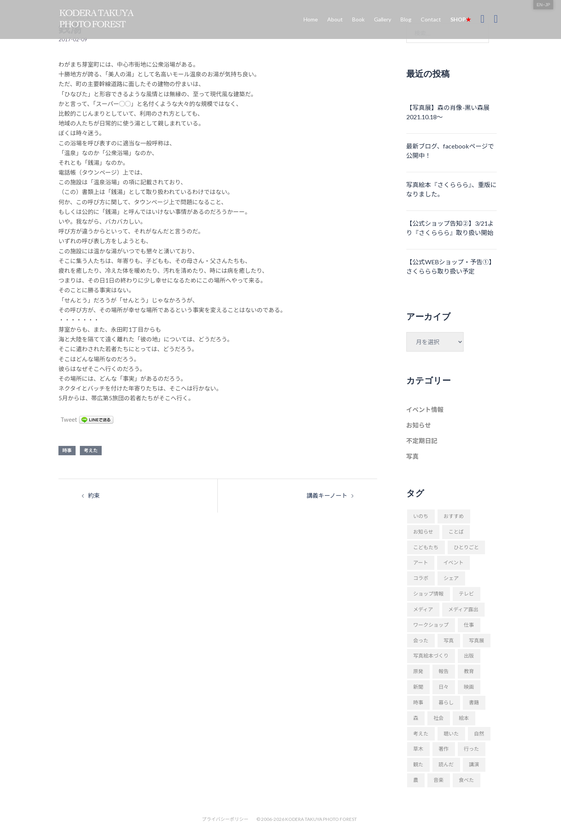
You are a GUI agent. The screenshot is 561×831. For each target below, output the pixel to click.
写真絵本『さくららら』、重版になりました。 (451, 189)
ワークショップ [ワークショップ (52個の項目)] (431, 625)
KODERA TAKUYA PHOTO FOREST (321, 819)
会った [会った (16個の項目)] (421, 640)
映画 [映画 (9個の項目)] (469, 687)
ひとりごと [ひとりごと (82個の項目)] (466, 547)
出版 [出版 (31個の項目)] (469, 655)
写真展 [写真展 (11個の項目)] (476, 640)
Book (358, 19)
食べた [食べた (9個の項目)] (466, 780)
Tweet (68, 419)
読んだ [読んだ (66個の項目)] (446, 764)
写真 (412, 456)
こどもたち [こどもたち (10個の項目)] (426, 547)
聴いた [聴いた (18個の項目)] (451, 733)
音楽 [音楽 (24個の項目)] (439, 780)
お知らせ (418, 425)
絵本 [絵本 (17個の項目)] (464, 718)
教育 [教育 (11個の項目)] (469, 671)
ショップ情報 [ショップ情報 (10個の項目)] (428, 594)
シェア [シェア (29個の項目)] (451, 578)
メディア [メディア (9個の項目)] (423, 609)
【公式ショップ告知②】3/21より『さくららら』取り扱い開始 (450, 227)
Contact (431, 19)
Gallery (382, 19)
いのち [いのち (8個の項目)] (421, 516)
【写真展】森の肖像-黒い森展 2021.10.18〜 (448, 112)
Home (310, 19)
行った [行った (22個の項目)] (471, 749)
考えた (91, 450)
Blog (405, 19)
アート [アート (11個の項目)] (420, 562)
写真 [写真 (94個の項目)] (449, 640)
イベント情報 (425, 409)
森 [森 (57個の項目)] (415, 718)
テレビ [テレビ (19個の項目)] (466, 594)
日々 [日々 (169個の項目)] (444, 687)
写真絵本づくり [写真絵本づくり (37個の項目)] (431, 655)
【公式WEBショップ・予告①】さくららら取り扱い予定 (450, 266)
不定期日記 (422, 440)
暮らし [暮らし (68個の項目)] (446, 702)
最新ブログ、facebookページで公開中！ (450, 150)
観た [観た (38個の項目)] (418, 764)
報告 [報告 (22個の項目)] (444, 671)
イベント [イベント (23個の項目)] (453, 562)
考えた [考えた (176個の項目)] (421, 733)
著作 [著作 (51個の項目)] (444, 749)
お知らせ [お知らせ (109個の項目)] (423, 532)
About (335, 19)
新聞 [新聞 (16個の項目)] (418, 687)
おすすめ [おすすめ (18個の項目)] (454, 516)
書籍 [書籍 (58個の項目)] (474, 702)
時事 (67, 450)
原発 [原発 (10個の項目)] (418, 671)
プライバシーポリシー (225, 819)
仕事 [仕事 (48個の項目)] (469, 625)
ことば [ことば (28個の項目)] (456, 532)
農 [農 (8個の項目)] (415, 780)
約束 (94, 495)
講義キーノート (327, 495)
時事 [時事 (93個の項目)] (418, 702)
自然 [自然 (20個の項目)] (479, 733)
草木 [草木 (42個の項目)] (418, 749)
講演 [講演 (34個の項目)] (474, 764)
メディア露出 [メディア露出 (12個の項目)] (463, 609)
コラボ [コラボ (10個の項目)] (421, 578)
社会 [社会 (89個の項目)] (439, 718)
